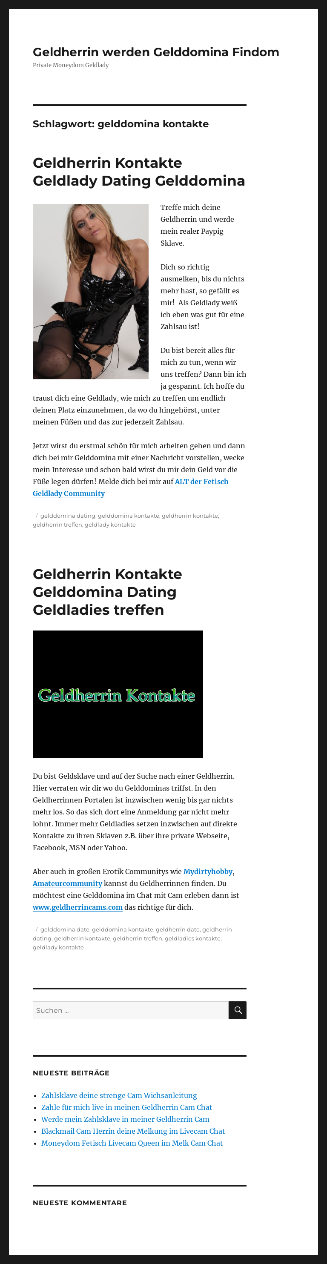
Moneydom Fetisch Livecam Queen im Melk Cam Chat (132, 1143)
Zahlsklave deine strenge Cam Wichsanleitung (119, 1095)
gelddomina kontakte (128, 515)
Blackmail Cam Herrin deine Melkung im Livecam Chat (133, 1131)
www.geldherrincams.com (78, 907)
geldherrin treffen (57, 524)
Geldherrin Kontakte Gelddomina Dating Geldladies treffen (107, 591)
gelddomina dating (67, 515)
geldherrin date (178, 929)
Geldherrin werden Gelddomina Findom (156, 52)
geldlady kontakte (110, 524)
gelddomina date (64, 929)
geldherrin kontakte (190, 515)
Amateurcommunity (67, 883)
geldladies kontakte (193, 938)
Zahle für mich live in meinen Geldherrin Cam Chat (126, 1107)
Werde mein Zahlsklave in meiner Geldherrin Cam (125, 1119)
